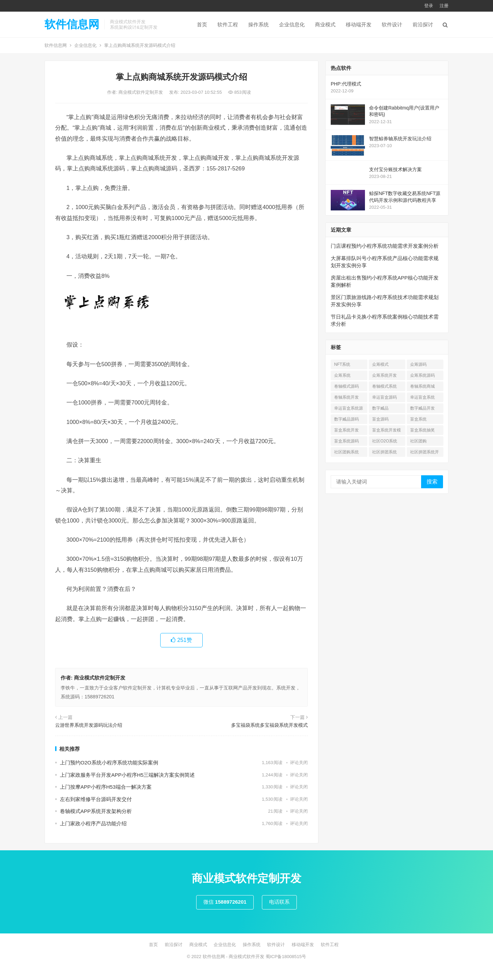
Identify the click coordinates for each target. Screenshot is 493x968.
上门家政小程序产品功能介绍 (93, 823)
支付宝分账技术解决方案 (395, 169)
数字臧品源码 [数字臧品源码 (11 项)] (346, 419)
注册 (444, 5)
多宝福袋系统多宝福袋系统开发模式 (269, 725)
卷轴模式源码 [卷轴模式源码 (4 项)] (346, 386)
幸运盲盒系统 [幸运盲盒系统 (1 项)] (422, 397)
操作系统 (258, 24)
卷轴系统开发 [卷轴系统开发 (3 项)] (346, 397)
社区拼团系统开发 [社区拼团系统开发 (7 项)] (424, 453)
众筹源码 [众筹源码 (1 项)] (418, 364)
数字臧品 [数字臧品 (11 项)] (380, 408)
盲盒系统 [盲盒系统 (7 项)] (418, 419)
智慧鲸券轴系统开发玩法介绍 (400, 138)
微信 (224, 902)
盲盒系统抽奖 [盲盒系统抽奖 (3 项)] (422, 430)
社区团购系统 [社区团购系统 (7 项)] (346, 452)
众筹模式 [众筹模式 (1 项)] (380, 364)
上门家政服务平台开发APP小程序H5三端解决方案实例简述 (127, 775)
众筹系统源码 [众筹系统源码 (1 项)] (422, 375)
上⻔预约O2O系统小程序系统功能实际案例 (109, 762)
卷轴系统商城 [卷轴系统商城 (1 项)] (422, 386)
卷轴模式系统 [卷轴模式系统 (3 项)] (384, 386)
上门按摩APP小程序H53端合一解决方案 (106, 787)
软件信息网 (72, 24)
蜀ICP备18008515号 (286, 956)
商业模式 (325, 24)
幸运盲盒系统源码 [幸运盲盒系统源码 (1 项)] (348, 409)
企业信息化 (292, 24)
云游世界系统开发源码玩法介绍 (88, 725)
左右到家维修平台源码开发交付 (96, 799)
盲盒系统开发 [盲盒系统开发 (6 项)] (346, 430)
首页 (202, 24)
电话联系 (279, 902)
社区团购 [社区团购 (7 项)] (418, 441)
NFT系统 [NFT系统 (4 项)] (342, 364)
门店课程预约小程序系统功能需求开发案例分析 (385, 246)
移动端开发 (358, 24)
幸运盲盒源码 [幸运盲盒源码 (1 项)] (384, 397)
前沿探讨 (423, 24)
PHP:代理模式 (346, 84)
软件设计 (392, 24)
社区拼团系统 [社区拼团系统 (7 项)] (384, 452)
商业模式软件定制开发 (141, 92)
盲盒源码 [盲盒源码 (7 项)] (380, 419)
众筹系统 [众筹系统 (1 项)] (342, 375)
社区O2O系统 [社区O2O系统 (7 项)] (384, 441)
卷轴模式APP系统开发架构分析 (96, 811)
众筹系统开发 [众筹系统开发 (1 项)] (384, 375)
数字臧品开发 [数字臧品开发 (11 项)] (422, 408)
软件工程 (227, 24)
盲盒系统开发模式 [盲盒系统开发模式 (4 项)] (386, 431)
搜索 (432, 482)
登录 (428, 5)
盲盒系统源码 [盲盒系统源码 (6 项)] (346, 441)
